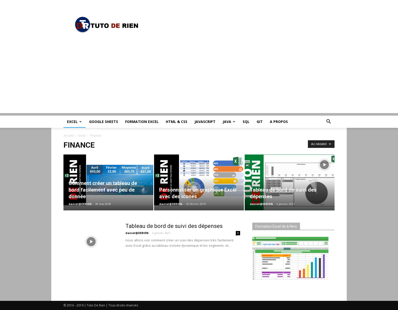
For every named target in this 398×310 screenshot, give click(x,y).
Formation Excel (142, 121)
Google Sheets (103, 121)
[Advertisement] (199, 77)
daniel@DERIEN (80, 204)
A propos (279, 121)
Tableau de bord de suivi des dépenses (174, 226)
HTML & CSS (176, 121)
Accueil (68, 135)
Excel (74, 121)
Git (260, 121)
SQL (246, 121)
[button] (328, 122)
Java (229, 121)
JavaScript (204, 121)
